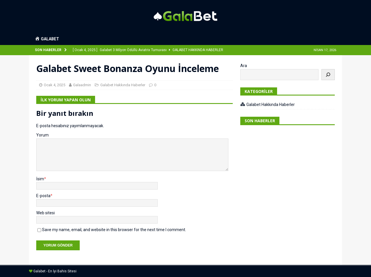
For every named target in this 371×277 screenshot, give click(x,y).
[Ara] (328, 74)
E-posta (43, 195)
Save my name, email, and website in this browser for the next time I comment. (114, 229)
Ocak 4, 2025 (54, 85)
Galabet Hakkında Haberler (122, 85)
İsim (40, 179)
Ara (243, 65)
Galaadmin (82, 85)
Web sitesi (45, 213)
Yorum (42, 135)
